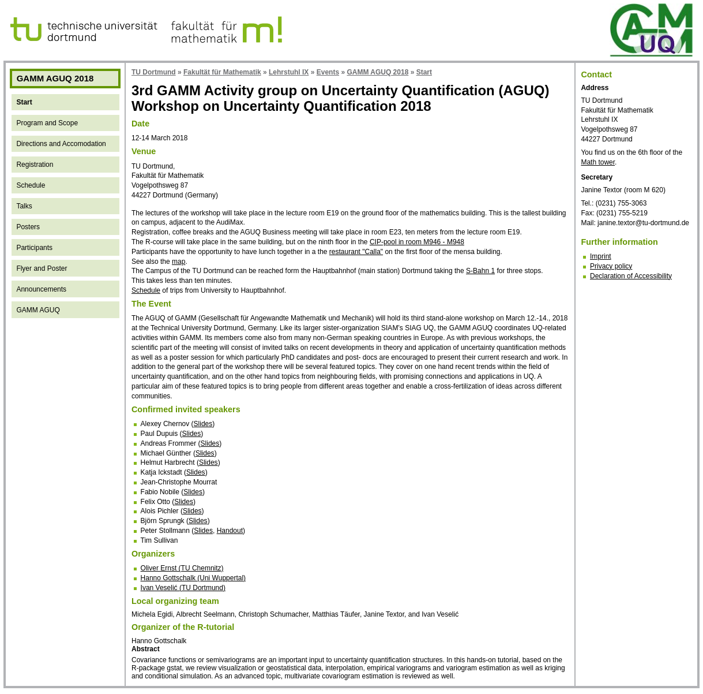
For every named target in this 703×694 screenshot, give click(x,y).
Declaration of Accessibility (631, 276)
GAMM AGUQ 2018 (377, 72)
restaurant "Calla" (356, 252)
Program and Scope (47, 123)
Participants (34, 248)
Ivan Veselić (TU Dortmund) (183, 588)
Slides (203, 424)
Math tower (598, 162)
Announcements (41, 289)
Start (24, 102)
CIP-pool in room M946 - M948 (417, 242)
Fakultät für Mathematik (222, 72)
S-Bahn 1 (480, 271)
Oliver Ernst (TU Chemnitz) (182, 568)
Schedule (30, 185)
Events (328, 72)
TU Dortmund (153, 72)
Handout (230, 531)
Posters (28, 227)
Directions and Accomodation (61, 144)
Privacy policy (611, 266)
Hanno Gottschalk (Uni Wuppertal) (193, 578)
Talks (24, 206)
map (178, 262)
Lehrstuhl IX (289, 72)
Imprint (600, 256)
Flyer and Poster (41, 268)
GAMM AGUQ (37, 310)
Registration (34, 165)
